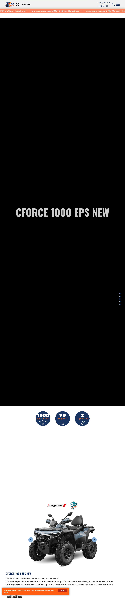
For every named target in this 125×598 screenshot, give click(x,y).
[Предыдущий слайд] (30, 539)
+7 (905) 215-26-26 (104, 3)
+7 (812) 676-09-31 (103, 6)
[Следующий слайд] (94, 539)
